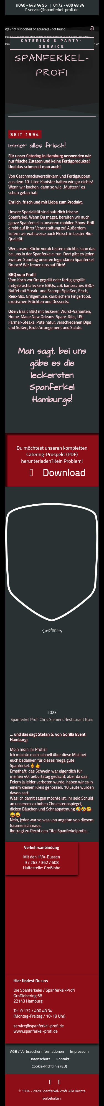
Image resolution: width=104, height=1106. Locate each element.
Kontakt (62, 1059)
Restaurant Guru (78, 719)
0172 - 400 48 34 (68, 5)
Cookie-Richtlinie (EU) (49, 1066)
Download (64, 473)
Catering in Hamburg (44, 156)
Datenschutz (39, 1059)
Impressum (79, 1051)
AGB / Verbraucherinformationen (37, 1051)
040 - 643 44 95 (32, 5)
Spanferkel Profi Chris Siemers (37, 719)
